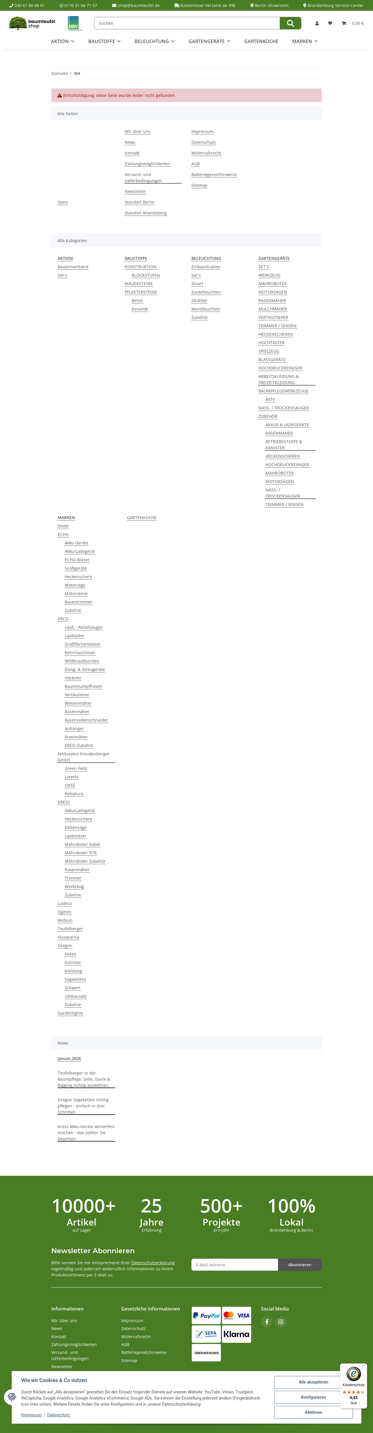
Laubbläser (76, 836)
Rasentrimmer (79, 602)
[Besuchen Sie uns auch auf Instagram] (280, 1322)
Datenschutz (58, 1415)
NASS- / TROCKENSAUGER (283, 408)
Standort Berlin (139, 202)
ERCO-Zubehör (79, 745)
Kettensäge (76, 827)
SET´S (263, 266)
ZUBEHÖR (267, 416)
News (130, 142)
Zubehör (199, 317)
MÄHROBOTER (272, 283)
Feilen (70, 954)
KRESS (64, 802)
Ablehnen (313, 1412)
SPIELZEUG (268, 351)
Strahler (199, 300)
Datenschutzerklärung (153, 1262)
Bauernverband (73, 266)
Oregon (65, 945)
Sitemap (199, 185)
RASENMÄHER (272, 300)
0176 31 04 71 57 (78, 5)
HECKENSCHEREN (275, 334)
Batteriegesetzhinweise (214, 174)
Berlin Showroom (269, 5)
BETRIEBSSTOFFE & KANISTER (283, 444)
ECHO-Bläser (77, 559)
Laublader (75, 635)
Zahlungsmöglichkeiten (147, 163)
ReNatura (74, 793)
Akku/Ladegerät (80, 551)
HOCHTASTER (271, 342)
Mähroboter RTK (81, 852)
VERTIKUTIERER (273, 317)
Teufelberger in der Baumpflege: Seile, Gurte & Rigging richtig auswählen (84, 1079)
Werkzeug (74, 886)
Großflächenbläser (83, 644)
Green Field (76, 768)
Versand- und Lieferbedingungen (143, 177)
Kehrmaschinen (80, 652)
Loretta (71, 776)
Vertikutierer (77, 694)
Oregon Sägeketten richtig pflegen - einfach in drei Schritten (83, 1106)
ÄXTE (270, 399)
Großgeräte (76, 568)
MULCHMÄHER (272, 309)
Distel (63, 526)
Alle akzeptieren (313, 1382)
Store (63, 202)
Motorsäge (75, 585)
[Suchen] (187, 23)
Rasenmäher (77, 711)
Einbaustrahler (206, 266)
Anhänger (74, 728)
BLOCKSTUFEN (146, 275)
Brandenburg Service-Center (333, 5)
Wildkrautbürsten (82, 661)
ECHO (63, 534)
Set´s (62, 275)
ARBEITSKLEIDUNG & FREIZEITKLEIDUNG (278, 379)
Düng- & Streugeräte (85, 669)
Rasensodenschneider (86, 720)
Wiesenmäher (78, 703)
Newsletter (135, 191)
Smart (197, 283)
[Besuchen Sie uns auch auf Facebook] (266, 1322)
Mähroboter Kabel (82, 844)
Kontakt (132, 153)
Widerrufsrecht (206, 153)
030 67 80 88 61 (27, 5)
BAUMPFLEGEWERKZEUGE (283, 391)
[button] (317, 23)
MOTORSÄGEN (272, 292)
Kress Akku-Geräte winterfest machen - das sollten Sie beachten (86, 1132)
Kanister (73, 962)
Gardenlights (70, 1013)
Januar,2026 (69, 1058)
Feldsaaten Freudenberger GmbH (84, 757)
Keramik (140, 309)
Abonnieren (300, 1264)
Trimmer (73, 878)
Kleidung (73, 971)
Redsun (65, 920)
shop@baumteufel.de (136, 5)
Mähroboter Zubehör (85, 861)
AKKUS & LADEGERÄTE (287, 424)
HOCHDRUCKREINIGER (280, 368)
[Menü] (363, 1366)
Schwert (72, 987)
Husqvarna (68, 937)
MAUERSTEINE (139, 283)
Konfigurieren (313, 1397)
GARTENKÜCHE (141, 517)
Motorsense (76, 593)
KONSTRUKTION (140, 266)
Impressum (31, 1415)
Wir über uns (137, 131)
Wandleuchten (205, 309)
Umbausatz (76, 996)
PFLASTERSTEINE (141, 292)
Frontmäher (76, 737)
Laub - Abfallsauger (84, 627)
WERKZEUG (269, 275)
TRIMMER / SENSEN (277, 325)
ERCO (63, 619)
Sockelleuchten (206, 292)
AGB (195, 163)
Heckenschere (78, 576)
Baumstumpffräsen (83, 686)
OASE (70, 785)
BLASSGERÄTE (272, 359)
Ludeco (65, 903)
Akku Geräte (76, 543)
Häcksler (73, 678)
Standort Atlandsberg (146, 213)
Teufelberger (70, 928)
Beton (137, 300)
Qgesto (64, 912)
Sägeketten (75, 979)
